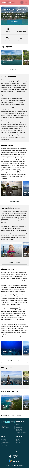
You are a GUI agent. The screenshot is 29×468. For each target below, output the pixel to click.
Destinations (4, 439)
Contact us (19, 427)
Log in (17, 439)
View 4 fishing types (14, 201)
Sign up (18, 440)
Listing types (4, 445)
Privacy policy (19, 429)
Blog (17, 424)
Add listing (18, 442)
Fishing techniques (5, 442)
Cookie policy (19, 430)
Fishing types (4, 443)
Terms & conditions (21, 432)
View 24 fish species (14, 262)
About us (18, 426)
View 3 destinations (14, 70)
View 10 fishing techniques (14, 360)
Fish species (4, 440)
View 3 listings (14, 21)
